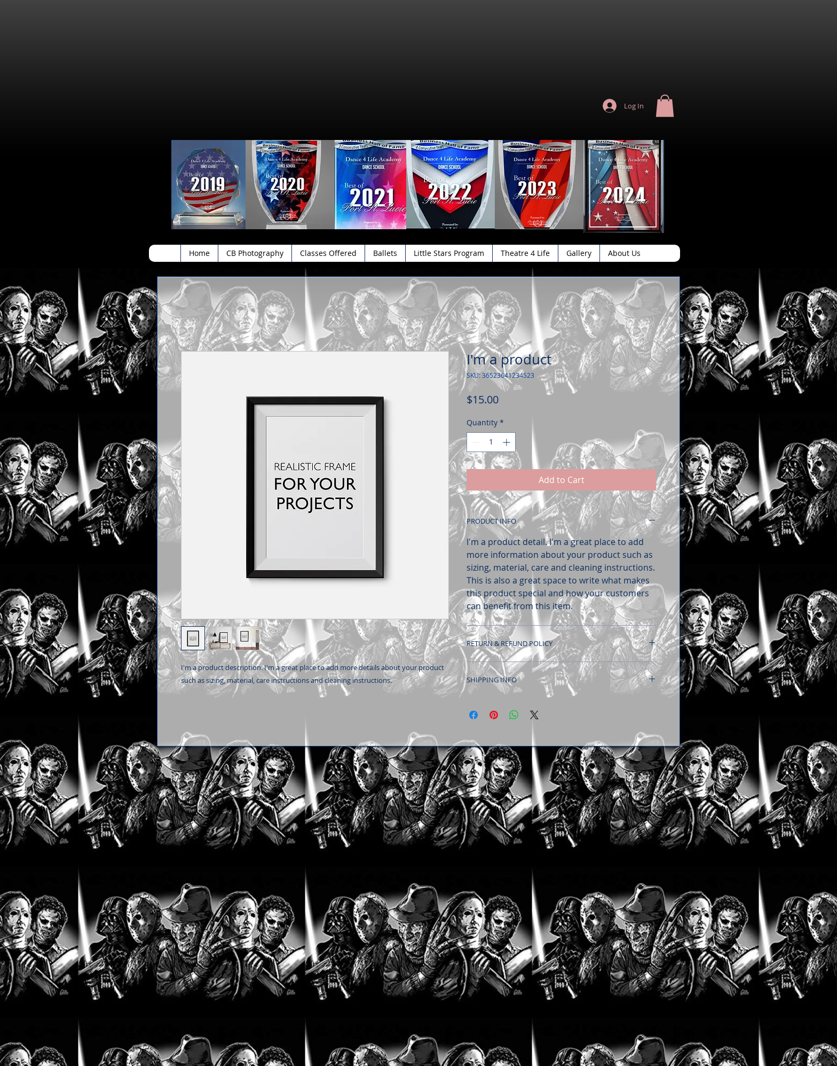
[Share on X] (534, 715)
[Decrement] (474, 442)
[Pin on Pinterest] (493, 715)
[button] (665, 106)
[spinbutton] (491, 442)
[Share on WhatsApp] (514, 715)
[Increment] (507, 442)
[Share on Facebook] (473, 715)
